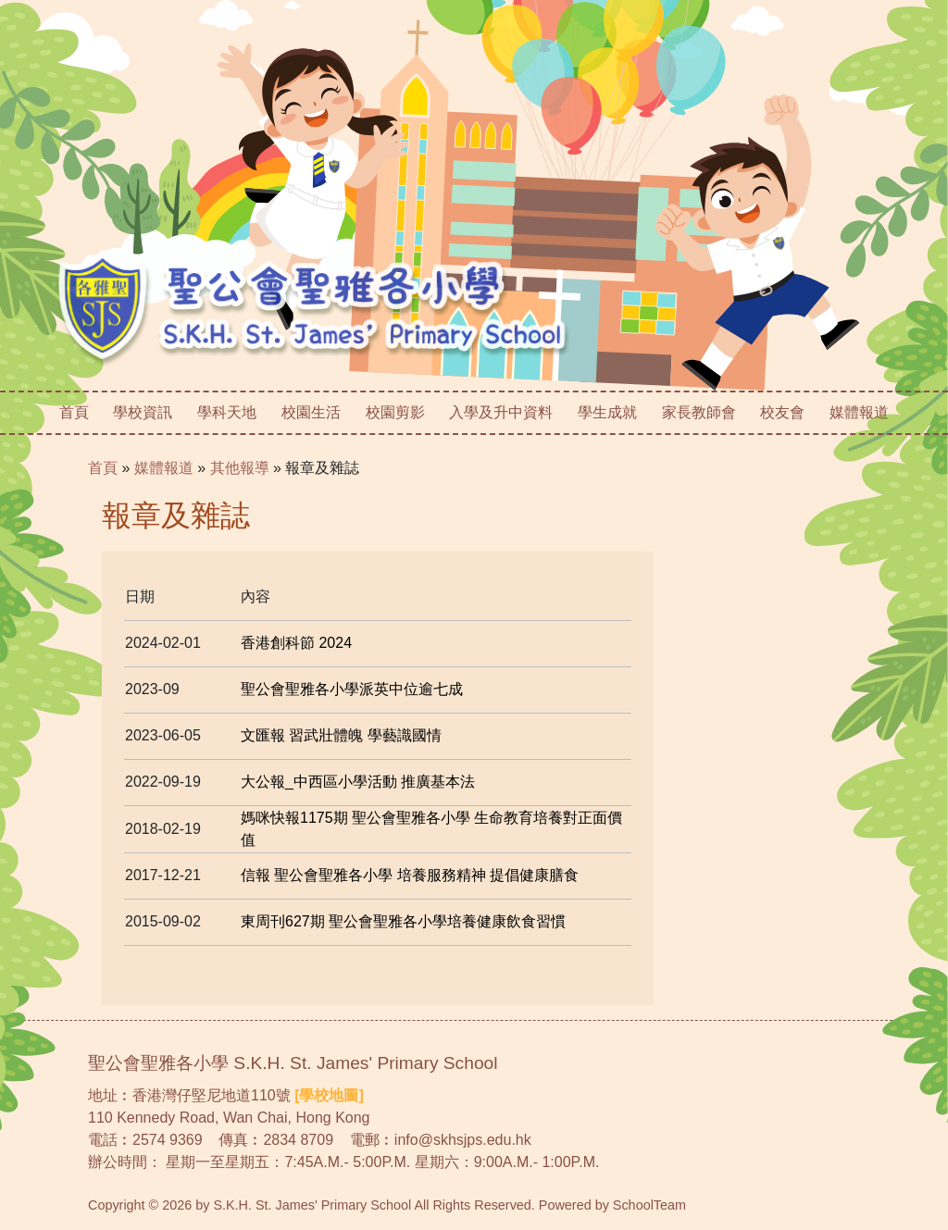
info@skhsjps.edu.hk (462, 1140)
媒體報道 (859, 412)
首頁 (74, 412)
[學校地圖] (329, 1095)
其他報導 (239, 468)
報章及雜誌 (322, 468)
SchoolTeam (649, 1205)
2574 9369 (167, 1140)
